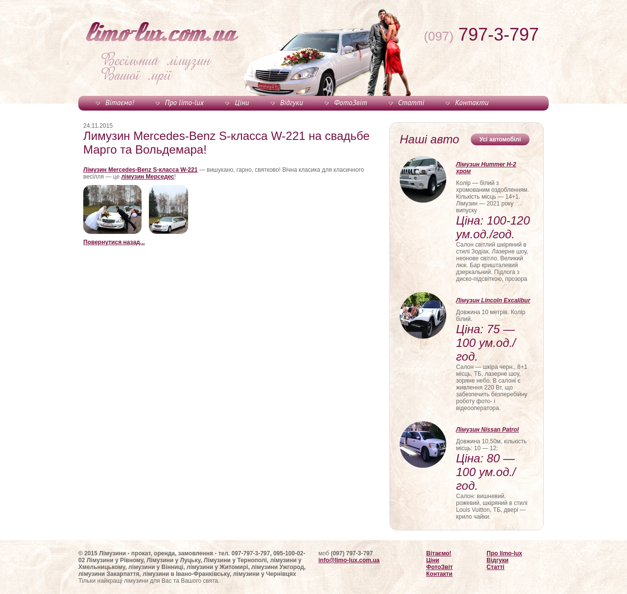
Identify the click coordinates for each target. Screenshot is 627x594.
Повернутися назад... (114, 242)
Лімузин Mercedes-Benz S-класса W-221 (140, 169)
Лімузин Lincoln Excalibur (493, 300)
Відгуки (291, 102)
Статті (411, 102)
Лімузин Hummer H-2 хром (486, 168)
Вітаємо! (119, 102)
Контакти (471, 102)
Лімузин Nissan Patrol (487, 429)
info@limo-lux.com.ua (349, 560)
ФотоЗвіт (350, 102)
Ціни (242, 102)
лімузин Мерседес (147, 176)
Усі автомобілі (500, 139)
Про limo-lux (184, 102)
